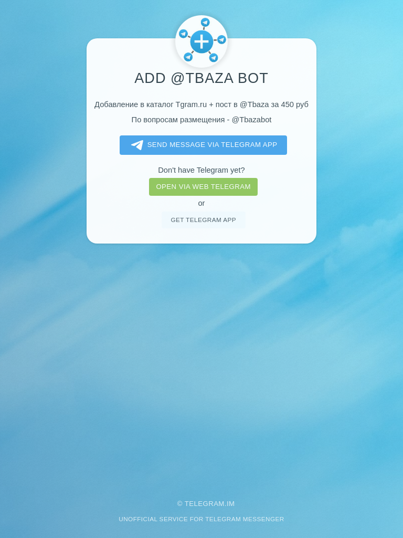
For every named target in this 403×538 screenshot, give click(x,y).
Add (152, 78)
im (231, 504)
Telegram (205, 504)
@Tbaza (202, 78)
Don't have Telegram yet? (201, 170)
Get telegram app (203, 219)
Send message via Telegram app (202, 145)
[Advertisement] (201, 364)
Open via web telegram (203, 187)
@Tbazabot (251, 119)
